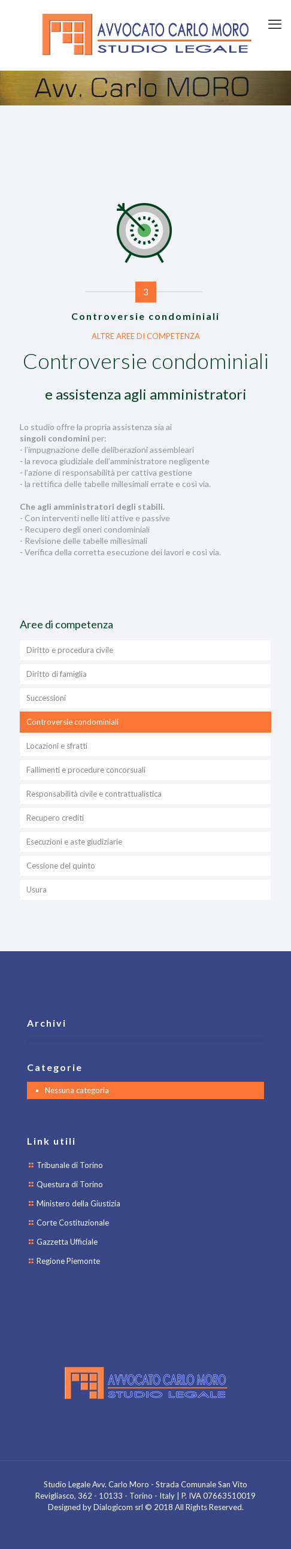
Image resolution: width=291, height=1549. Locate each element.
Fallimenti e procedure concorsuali (86, 769)
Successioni (46, 698)
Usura (36, 889)
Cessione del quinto (60, 865)
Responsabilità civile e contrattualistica (94, 793)
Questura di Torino (70, 1184)
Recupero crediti (55, 817)
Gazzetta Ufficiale (67, 1242)
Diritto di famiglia (56, 674)
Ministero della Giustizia (78, 1203)
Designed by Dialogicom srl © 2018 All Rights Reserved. (146, 1507)
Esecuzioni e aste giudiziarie (74, 841)
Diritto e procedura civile (69, 650)
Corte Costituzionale (73, 1222)
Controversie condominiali (72, 722)
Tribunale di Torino (70, 1165)
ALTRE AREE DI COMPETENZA (146, 336)
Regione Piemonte (68, 1261)
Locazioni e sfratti (56, 746)
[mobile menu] (275, 24)
